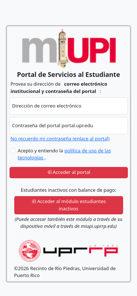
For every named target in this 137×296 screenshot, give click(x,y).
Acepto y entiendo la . (64, 154)
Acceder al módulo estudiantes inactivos (68, 205)
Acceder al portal (68, 172)
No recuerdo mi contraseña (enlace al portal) (60, 138)
